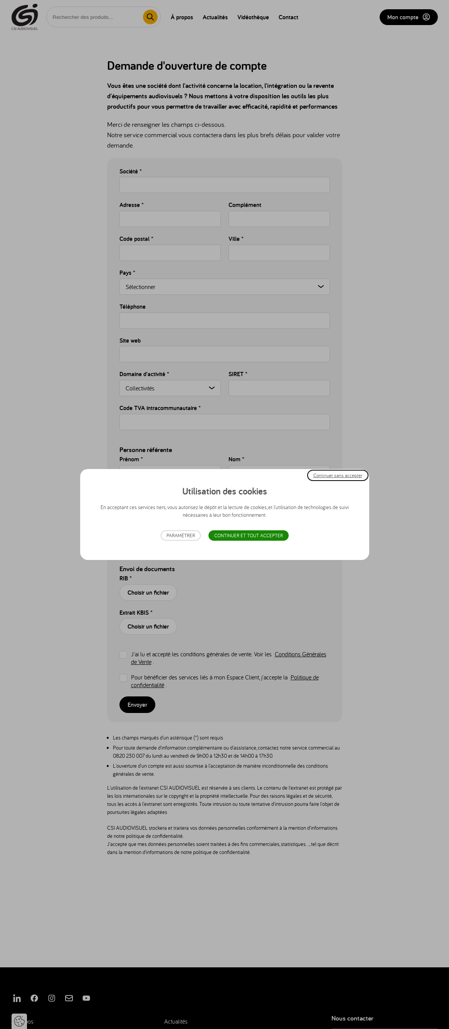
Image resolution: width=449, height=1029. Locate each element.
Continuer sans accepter (337, 475)
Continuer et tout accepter (248, 535)
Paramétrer (180, 535)
